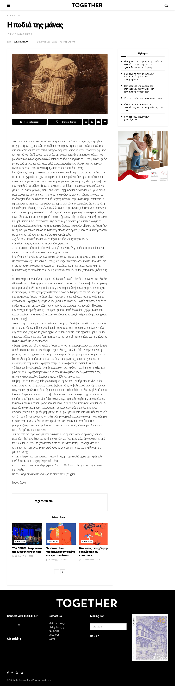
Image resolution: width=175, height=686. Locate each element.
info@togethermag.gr (57, 623)
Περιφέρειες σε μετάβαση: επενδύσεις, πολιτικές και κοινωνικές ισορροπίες (139, 88)
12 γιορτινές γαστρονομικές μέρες (143, 98)
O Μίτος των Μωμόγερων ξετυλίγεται (136, 118)
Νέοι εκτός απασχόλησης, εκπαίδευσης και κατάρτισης (94, 551)
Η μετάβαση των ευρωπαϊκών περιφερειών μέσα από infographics (139, 76)
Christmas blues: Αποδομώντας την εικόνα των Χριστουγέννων (60, 551)
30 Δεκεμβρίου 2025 (22, 556)
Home (9, 15)
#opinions (17, 15)
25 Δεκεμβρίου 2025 (56, 560)
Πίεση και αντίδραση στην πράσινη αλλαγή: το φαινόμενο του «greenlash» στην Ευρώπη (143, 64)
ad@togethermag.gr (56, 627)
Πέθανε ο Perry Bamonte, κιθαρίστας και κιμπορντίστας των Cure (143, 107)
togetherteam (20, 41)
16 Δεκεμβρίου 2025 (89, 560)
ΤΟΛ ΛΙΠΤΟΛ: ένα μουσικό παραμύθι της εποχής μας (27, 549)
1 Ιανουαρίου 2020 (45, 41)
